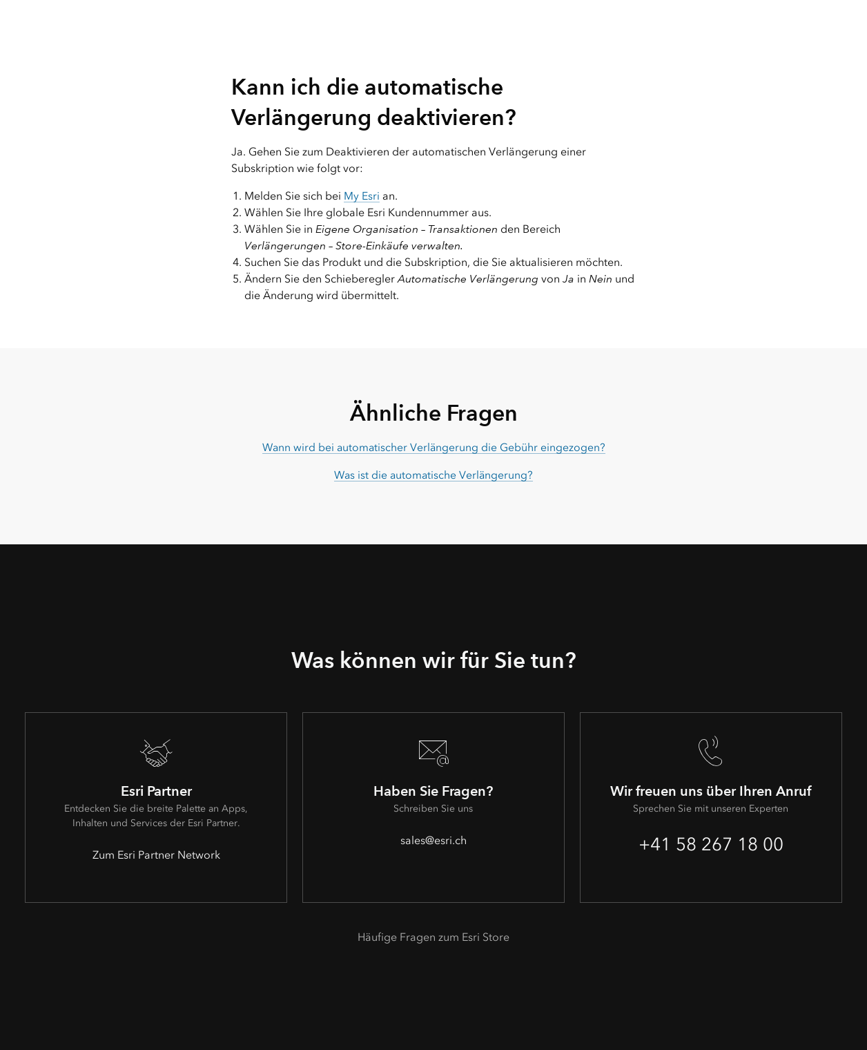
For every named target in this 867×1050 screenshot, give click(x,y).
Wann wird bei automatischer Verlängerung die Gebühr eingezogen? (433, 447)
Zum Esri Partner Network (156, 854)
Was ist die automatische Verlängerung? (434, 474)
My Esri (362, 195)
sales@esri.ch (433, 840)
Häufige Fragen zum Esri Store (433, 937)
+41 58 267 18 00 (711, 844)
